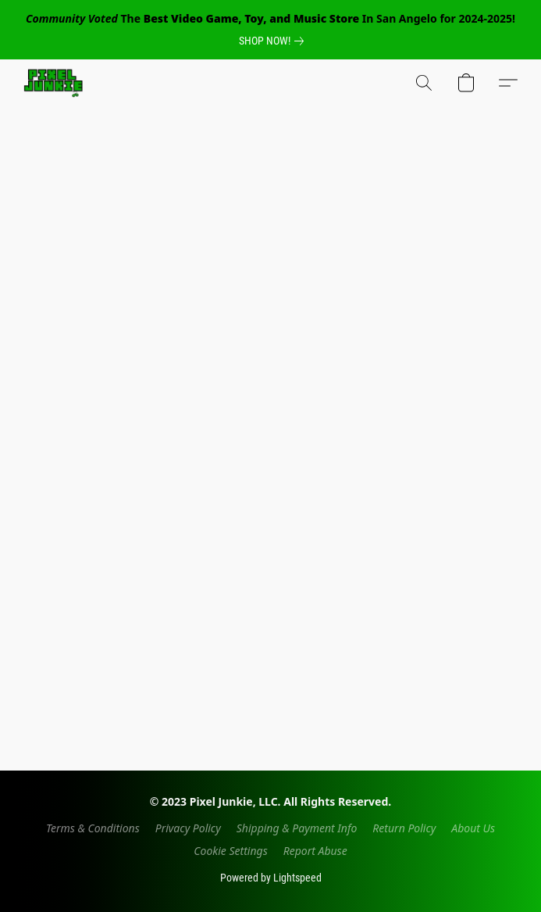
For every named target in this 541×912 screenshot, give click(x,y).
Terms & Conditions (93, 828)
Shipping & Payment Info (297, 828)
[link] (274, 40)
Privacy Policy (188, 828)
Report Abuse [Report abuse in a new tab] (315, 850)
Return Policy (404, 828)
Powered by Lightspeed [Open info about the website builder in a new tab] (271, 877)
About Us (473, 828)
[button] (54, 82)
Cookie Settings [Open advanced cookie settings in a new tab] (230, 850)
